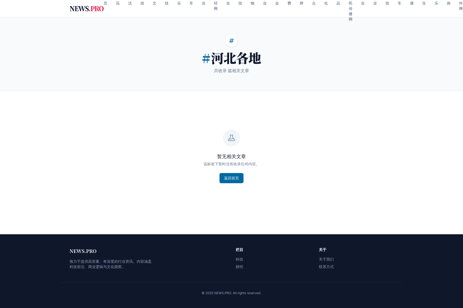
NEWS (87, 8)
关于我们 (326, 259)
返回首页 (231, 178)
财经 (239, 266)
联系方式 (326, 266)
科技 (239, 259)
